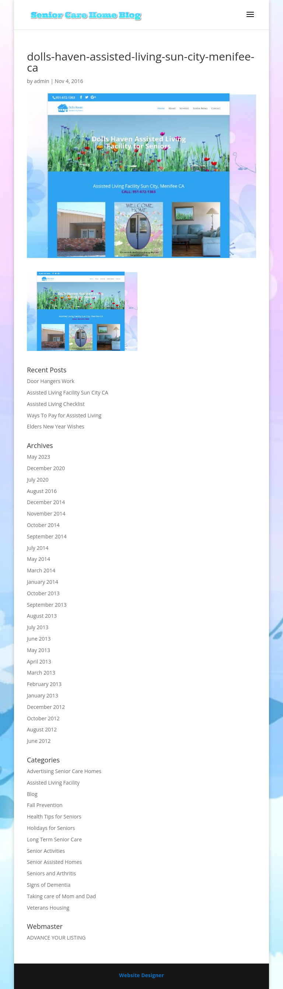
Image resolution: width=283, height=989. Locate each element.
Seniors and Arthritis (51, 873)
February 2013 (44, 684)
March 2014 (41, 570)
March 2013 (41, 672)
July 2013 (38, 627)
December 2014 (46, 502)
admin (41, 81)
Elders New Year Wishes (55, 426)
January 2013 (42, 695)
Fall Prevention (45, 805)
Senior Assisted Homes (54, 861)
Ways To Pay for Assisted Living (64, 415)
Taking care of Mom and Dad (61, 896)
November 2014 (46, 513)
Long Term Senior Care (54, 839)
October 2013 (43, 593)
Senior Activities (46, 850)
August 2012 (42, 729)
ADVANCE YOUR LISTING (56, 937)
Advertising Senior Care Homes (64, 771)
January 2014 (42, 581)
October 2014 (43, 524)
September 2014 (47, 536)
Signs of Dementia (48, 884)
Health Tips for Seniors (54, 816)
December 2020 (46, 468)
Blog (32, 793)
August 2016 (42, 490)
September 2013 (47, 604)
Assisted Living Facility (53, 782)
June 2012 (38, 740)
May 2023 (38, 456)
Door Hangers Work (50, 381)
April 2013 (39, 661)
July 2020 (38, 479)
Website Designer (141, 975)
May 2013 (38, 650)
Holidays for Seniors (51, 827)
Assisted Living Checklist (56, 403)
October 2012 (43, 718)
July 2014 (38, 547)
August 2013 (42, 615)
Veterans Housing (48, 907)
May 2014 (38, 558)
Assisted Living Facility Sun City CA (67, 392)
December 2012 (46, 706)
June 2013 (38, 638)
